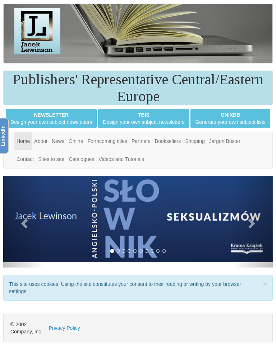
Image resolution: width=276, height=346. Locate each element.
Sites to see (51, 159)
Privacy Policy (64, 328)
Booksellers (168, 141)
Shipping (195, 141)
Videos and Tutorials (121, 159)
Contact (25, 159)
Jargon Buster (224, 141)
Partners (141, 141)
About (40, 141)
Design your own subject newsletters (51, 118)
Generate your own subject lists (230, 118)
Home (23, 141)
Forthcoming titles (107, 141)
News (58, 141)
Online (76, 141)
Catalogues (81, 159)
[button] (23, 222)
